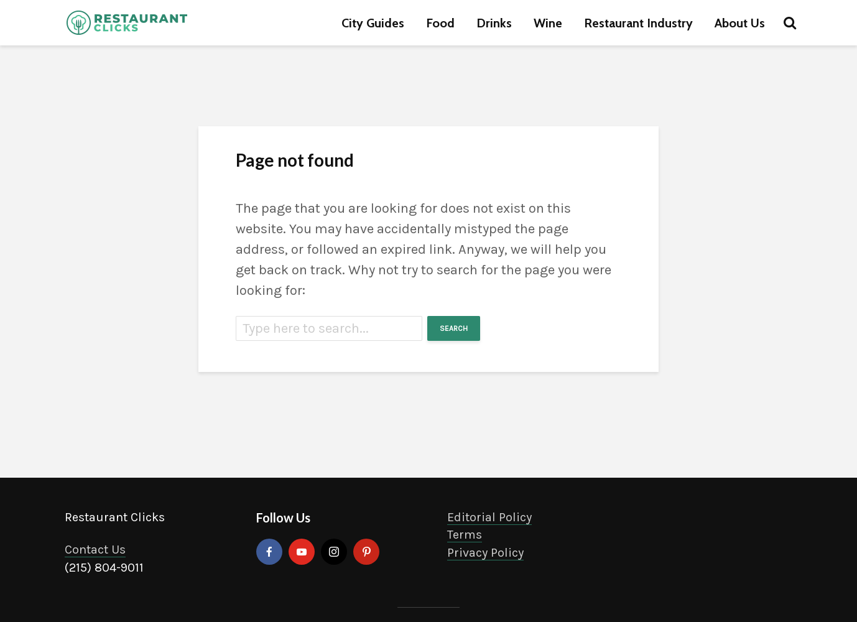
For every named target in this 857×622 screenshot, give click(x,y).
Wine (548, 23)
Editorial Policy (489, 517)
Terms (464, 534)
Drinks (494, 23)
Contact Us (95, 549)
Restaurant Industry (638, 23)
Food (440, 23)
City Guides (372, 23)
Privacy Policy (485, 552)
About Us (740, 23)
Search (454, 328)
